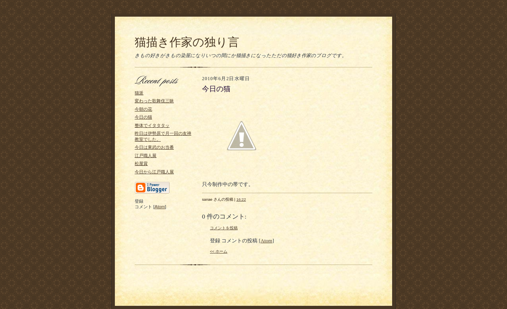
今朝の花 (143, 109)
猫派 (139, 92)
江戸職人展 (145, 155)
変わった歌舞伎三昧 (154, 100)
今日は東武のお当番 (154, 147)
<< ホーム (218, 251)
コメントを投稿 (224, 228)
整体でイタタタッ (152, 125)
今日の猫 (143, 117)
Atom (159, 206)
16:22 (241, 199)
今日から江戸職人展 (154, 171)
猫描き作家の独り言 (187, 42)
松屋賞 (141, 163)
